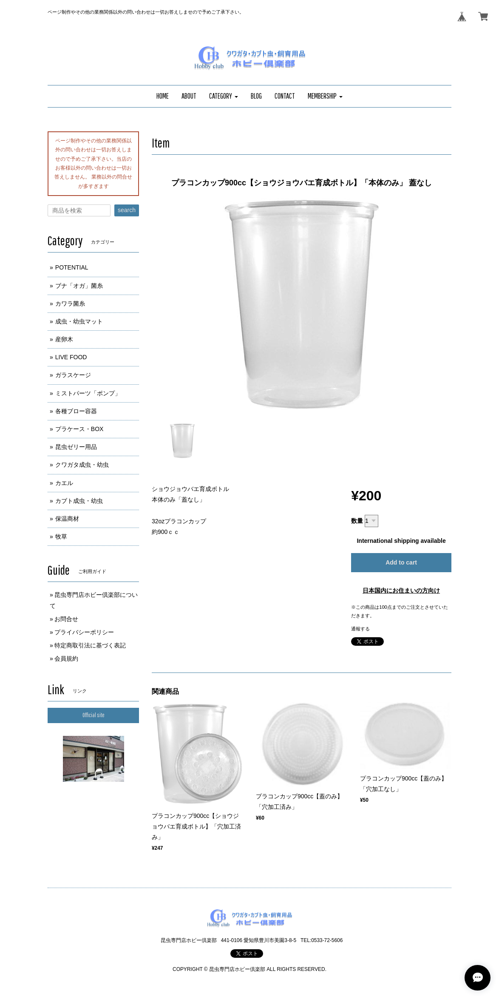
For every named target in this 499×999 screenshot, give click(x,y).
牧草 (61, 536)
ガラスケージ (73, 375)
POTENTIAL (71, 267)
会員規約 (66, 658)
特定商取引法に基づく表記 (90, 645)
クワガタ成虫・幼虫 (82, 464)
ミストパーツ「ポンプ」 (88, 393)
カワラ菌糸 (70, 303)
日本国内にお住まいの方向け (401, 590)
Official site (93, 715)
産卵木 (64, 339)
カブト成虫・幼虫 (79, 500)
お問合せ (66, 619)
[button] (223, 96)
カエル (64, 483)
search (127, 210)
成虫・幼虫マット (79, 321)
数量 (357, 520)
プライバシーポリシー (84, 632)
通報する (360, 628)
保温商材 (67, 518)
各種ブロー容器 (76, 411)
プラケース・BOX (79, 429)
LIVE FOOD (71, 357)
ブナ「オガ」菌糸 (79, 285)
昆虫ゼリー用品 (76, 446)
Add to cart (401, 562)
